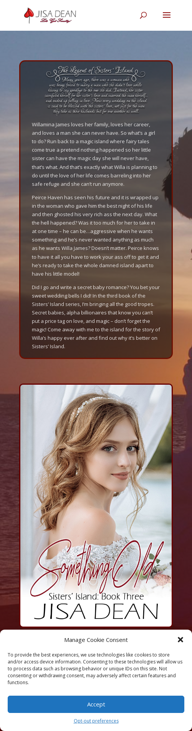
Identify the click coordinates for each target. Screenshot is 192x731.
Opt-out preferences (96, 721)
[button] (180, 639)
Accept (96, 704)
